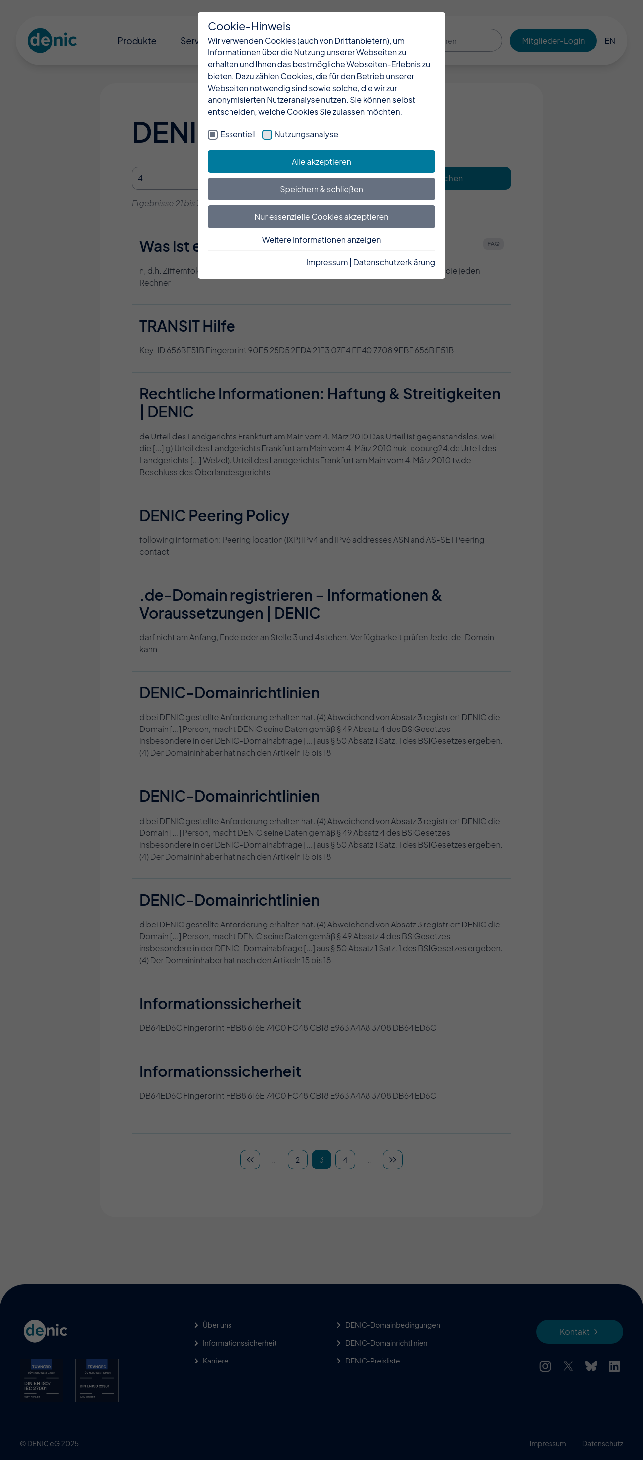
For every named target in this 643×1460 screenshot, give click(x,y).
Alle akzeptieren (321, 161)
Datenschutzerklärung (394, 262)
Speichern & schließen (321, 189)
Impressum (327, 262)
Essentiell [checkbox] (238, 134)
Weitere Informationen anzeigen (321, 239)
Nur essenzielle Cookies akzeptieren (322, 216)
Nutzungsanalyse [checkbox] (306, 134)
